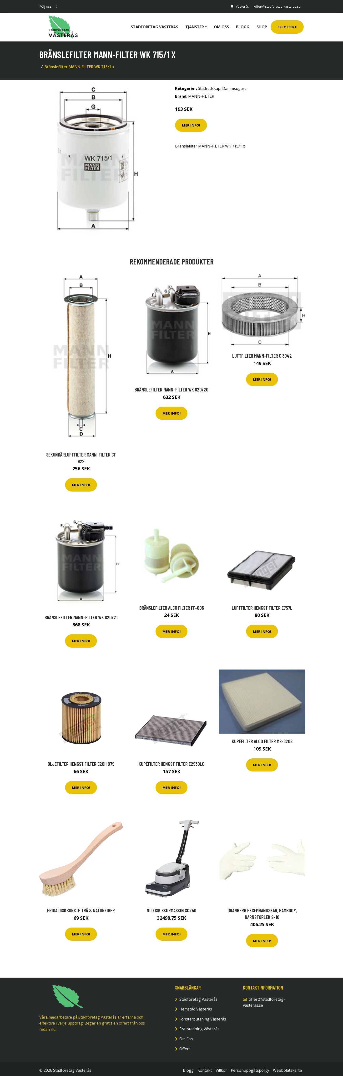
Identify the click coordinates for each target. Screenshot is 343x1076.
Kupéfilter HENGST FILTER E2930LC (171, 760)
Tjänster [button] (194, 25)
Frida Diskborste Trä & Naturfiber (81, 907)
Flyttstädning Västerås (199, 1025)
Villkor (221, 1067)
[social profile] (56, 6)
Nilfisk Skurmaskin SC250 (171, 907)
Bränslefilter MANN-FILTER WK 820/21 (81, 614)
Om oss (221, 25)
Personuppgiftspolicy (250, 1067)
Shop (262, 25)
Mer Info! (191, 121)
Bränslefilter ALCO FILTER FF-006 (171, 604)
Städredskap (209, 85)
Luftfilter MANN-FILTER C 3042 (262, 352)
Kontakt (204, 1067)
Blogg (242, 25)
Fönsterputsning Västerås (202, 1015)
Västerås (239, 6)
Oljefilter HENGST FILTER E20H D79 (81, 760)
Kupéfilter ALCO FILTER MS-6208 (262, 738)
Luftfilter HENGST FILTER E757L (262, 604)
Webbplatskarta (287, 1067)
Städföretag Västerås (154, 25)
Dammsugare (234, 85)
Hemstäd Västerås (195, 1005)
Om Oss (186, 1035)
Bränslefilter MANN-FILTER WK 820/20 (171, 386)
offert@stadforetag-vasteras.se (276, 6)
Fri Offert (287, 25)
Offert (184, 1045)
